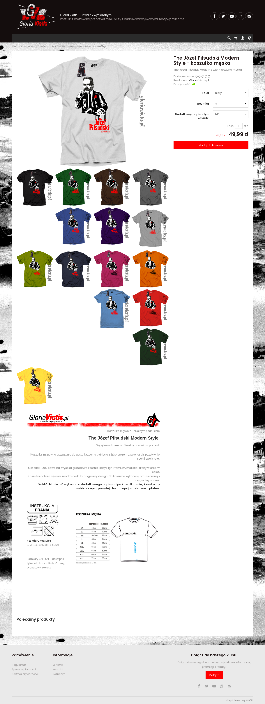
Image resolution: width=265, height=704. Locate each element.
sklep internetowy (239, 700)
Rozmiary (59, 674)
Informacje (63, 655)
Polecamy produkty (36, 619)
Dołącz (214, 675)
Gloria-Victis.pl (199, 80)
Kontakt (58, 669)
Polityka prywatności (25, 674)
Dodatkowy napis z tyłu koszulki (192, 116)
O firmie (58, 665)
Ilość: (230, 126)
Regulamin (19, 665)
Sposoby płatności (24, 669)
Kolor (205, 93)
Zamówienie (23, 655)
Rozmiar (203, 104)
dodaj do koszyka (211, 145)
